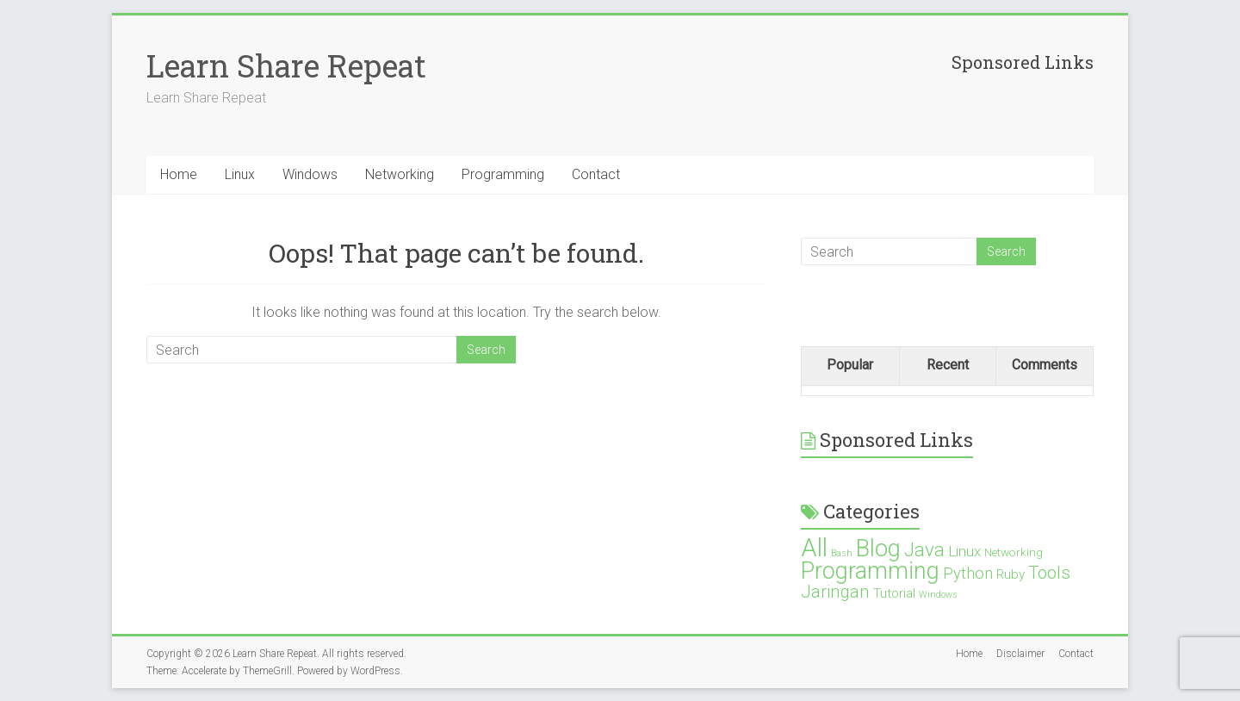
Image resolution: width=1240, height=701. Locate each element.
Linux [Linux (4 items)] (964, 551)
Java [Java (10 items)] (924, 549)
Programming (503, 174)
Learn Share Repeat (286, 65)
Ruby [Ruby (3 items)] (1010, 574)
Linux (240, 174)
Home (178, 174)
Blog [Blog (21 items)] (878, 548)
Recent (948, 365)
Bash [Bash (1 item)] (841, 553)
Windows (310, 174)
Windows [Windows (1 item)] (938, 594)
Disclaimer (1020, 654)
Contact (596, 174)
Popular (850, 365)
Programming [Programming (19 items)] (870, 571)
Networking (399, 174)
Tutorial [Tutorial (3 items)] (894, 593)
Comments (1044, 365)
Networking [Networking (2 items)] (1013, 552)
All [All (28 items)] (814, 547)
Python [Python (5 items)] (968, 573)
